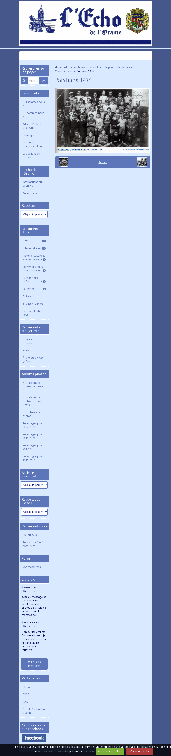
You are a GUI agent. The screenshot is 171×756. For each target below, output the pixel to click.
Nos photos (78, 67)
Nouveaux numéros (29, 341)
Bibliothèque (30, 535)
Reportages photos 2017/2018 (34, 447)
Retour (102, 162)
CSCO (26, 694)
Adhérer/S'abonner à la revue (34, 125)
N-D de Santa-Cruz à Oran (34, 711)
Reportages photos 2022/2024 (34, 425)
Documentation (34, 526)
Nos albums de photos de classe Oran (33, 386)
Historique (29, 135)
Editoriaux (28, 296)
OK (43, 80)
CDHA (26, 687)
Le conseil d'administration (32, 144)
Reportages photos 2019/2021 (34, 436)
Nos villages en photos (32, 414)
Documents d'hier (31, 230)
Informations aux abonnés (33, 183)
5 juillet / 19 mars (33, 303)
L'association (32, 93)
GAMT (26, 701)
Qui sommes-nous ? (34, 103)
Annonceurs (30, 193)
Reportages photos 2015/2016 (34, 458)
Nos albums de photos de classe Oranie (33, 401)
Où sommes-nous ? (33, 114)
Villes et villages (34, 248)
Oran (34, 241)
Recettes (29, 205)
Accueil (63, 67)
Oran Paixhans (63, 71)
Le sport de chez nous (33, 312)
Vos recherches (32, 567)
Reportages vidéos (31, 501)
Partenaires (31, 678)
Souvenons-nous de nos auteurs (34, 268)
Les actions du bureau (31, 155)
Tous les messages (34, 663)
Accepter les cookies (109, 751)
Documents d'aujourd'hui (32, 329)
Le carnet (34, 289)
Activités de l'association (31, 474)
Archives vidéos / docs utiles (33, 544)
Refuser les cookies (139, 751)
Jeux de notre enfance (34, 279)
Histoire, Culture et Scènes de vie (34, 257)
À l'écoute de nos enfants (33, 359)
